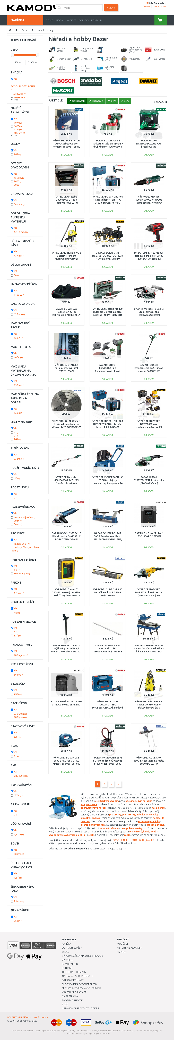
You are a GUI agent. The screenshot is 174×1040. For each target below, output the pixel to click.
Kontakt (67, 968)
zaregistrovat (159, 7)
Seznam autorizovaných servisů (81, 988)
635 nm (19, 314)
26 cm (18, 920)
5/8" (17, 736)
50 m (18, 524)
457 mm (19, 255)
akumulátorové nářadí (93, 807)
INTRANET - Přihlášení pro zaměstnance (27, 1017)
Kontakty (96, 20)
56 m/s (19, 674)
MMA (18, 795)
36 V (18, 126)
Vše (15, 78)
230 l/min (20, 713)
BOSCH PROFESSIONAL (23, 88)
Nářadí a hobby (45, 30)
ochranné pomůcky (149, 821)
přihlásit (146, 7)
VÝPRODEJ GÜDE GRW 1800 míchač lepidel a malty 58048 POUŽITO (149, 760)
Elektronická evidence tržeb (79, 984)
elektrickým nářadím (107, 801)
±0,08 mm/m (22, 573)
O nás (65, 951)
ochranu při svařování (93, 824)
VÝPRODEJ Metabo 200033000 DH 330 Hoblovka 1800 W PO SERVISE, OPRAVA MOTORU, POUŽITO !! (66, 202)
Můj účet (122, 943)
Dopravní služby (72, 947)
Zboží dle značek (72, 1000)
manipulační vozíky (132, 828)
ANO (18, 694)
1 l (17, 432)
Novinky (122, 951)
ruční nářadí (158, 807)
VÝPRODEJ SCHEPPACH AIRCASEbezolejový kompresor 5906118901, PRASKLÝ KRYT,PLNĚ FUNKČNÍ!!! (66, 146)
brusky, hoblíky (136, 814)
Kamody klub (70, 964)
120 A (18, 338)
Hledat (111, 7)
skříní (83, 835)
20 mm (19, 854)
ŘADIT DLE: (55, 100)
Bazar (25, 30)
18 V (18, 122)
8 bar (18, 756)
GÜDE (142, 840)
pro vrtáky (115, 814)
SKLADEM (160, 101)
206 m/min (21, 655)
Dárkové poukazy (72, 980)
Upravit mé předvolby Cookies (80, 1008)
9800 (18, 184)
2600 (18, 181)
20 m (18, 520)
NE (17, 478)
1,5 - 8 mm (21, 232)
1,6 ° (18, 877)
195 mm (19, 385)
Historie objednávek (129, 947)
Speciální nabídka (65, 20)
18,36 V (19, 133)
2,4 (17, 570)
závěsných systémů (68, 835)
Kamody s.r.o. (30, 1020)
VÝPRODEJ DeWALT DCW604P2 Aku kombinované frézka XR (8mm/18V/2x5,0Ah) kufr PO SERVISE (149, 427)
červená (19, 204)
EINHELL (125, 840)
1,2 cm (19, 834)
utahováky (152, 814)
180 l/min (20, 717)
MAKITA (150, 840)
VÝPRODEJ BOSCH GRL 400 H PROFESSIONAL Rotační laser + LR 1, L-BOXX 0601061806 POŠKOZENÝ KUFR (107, 427)
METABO (19, 94)
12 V (18, 129)
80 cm (18, 275)
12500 (19, 178)
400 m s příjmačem (25, 517)
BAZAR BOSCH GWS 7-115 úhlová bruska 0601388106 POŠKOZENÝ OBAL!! (66, 536)
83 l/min (19, 458)
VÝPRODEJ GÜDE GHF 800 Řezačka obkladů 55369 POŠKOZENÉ (107, 592)
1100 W (19, 294)
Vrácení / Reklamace (74, 992)
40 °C (18, 357)
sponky (96, 818)
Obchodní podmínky (74, 972)
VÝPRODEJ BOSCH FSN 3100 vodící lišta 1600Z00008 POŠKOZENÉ (107, 648)
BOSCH (116, 840)
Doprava (84, 20)
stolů (91, 835)
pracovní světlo (155, 824)
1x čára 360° (22, 543)
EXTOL (134, 840)
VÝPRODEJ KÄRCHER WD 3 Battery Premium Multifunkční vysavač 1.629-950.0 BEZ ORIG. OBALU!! (66, 259)
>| (118, 784)
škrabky (85, 818)
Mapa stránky (70, 996)
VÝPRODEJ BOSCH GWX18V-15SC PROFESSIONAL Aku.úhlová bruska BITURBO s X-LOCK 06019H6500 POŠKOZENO (107, 707)
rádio (127, 835)
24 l (17, 154)
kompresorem (89, 804)
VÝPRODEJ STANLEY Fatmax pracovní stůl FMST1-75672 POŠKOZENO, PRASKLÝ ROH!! (66, 371)
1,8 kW (19, 593)
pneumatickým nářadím (138, 801)
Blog (65, 1004)
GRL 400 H (21, 775)
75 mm (19, 901)
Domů (49, 20)
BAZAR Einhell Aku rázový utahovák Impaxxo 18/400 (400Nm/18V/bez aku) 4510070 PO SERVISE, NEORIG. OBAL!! (148, 259)
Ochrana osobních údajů (77, 976)
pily (124, 814)
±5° (17, 635)
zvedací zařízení (109, 828)
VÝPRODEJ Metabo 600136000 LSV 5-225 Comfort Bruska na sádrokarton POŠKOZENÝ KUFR (66, 483)
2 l (17, 435)
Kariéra (66, 943)
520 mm (19, 413)
